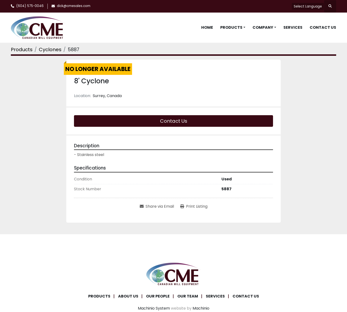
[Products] (22, 49)
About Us (128, 296)
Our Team (187, 296)
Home (207, 27)
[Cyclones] (50, 49)
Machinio (201, 308)
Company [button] (263, 27)
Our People (158, 296)
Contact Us (323, 27)
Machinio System (154, 308)
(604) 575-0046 (30, 6)
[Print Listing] (194, 206)
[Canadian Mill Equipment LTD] (173, 273)
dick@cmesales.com (73, 6)
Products (231, 27)
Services (292, 27)
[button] (232, 27)
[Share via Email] (157, 206)
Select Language (308, 6)
